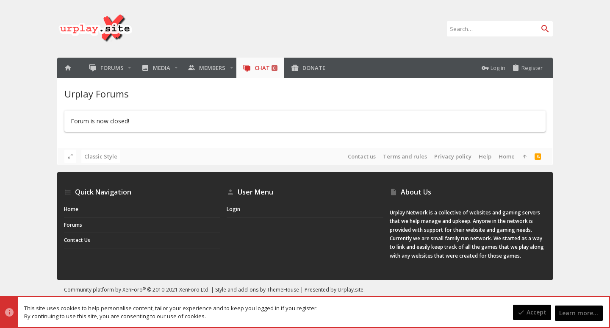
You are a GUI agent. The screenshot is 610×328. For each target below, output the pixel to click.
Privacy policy (452, 156)
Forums (73, 224)
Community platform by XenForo (137, 289)
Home (507, 156)
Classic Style (100, 156)
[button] (130, 68)
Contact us (362, 156)
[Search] (499, 29)
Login (233, 209)
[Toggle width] (70, 156)
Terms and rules (405, 156)
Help (485, 156)
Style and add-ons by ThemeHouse (257, 289)
